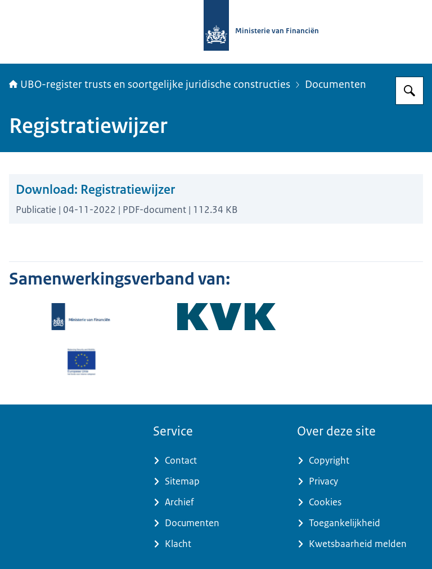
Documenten (335, 84)
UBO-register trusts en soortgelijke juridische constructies (149, 84)
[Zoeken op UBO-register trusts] (409, 90)
